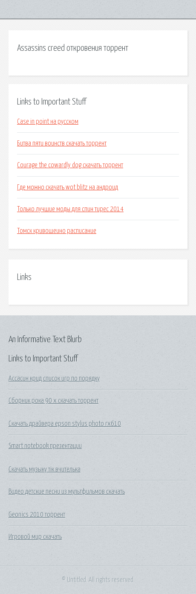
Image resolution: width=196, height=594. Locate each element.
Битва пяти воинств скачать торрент (62, 143)
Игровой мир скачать (35, 536)
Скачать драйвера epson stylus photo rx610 (65, 423)
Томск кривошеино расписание (56, 230)
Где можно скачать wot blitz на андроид (67, 187)
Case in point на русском (47, 121)
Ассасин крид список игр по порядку (54, 378)
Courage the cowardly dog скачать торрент (70, 165)
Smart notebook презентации (45, 446)
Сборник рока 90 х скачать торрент (53, 400)
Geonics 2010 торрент (37, 514)
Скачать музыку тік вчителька (45, 469)
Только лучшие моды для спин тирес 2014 (70, 209)
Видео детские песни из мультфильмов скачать (67, 491)
